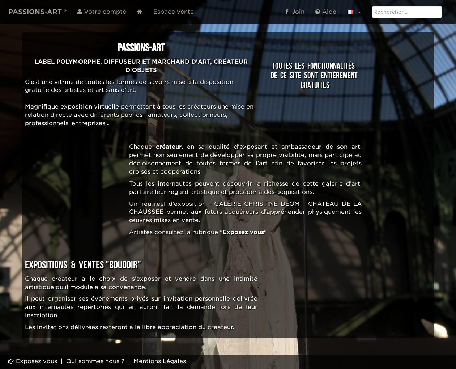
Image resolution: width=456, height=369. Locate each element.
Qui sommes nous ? (95, 361)
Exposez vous (32, 361)
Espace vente (173, 11)
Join (295, 11)
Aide (325, 11)
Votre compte (101, 11)
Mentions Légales (159, 361)
